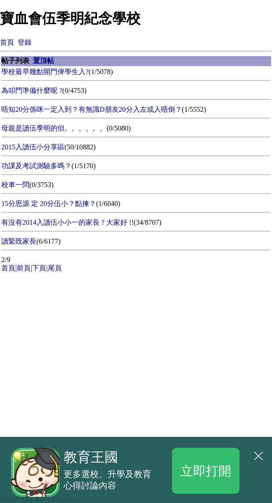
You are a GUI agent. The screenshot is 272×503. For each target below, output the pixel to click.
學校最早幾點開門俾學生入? (45, 71)
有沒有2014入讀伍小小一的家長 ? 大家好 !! (67, 222)
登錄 (25, 42)
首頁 (7, 42)
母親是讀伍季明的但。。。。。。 (54, 128)
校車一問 (15, 184)
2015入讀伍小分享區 (32, 147)
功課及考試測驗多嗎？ (36, 166)
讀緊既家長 (18, 241)
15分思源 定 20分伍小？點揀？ (48, 203)
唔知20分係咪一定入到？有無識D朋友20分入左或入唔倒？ (91, 109)
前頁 (24, 268)
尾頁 (55, 268)
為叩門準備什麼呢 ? (31, 90)
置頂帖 (43, 60)
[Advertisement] (70, 329)
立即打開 (205, 470)
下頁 (39, 268)
